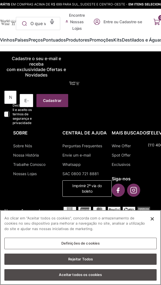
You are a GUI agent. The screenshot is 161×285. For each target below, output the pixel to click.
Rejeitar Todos (80, 264)
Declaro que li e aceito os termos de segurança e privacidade (22, 114)
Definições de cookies (80, 248)
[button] (52, 21)
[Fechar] (152, 224)
